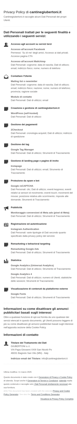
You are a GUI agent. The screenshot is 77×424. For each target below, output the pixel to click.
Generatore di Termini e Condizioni (42, 381)
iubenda (62, 381)
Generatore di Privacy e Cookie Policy (55, 377)
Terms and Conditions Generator (45, 394)
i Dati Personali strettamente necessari (51, 384)
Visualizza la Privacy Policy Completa (56, 399)
